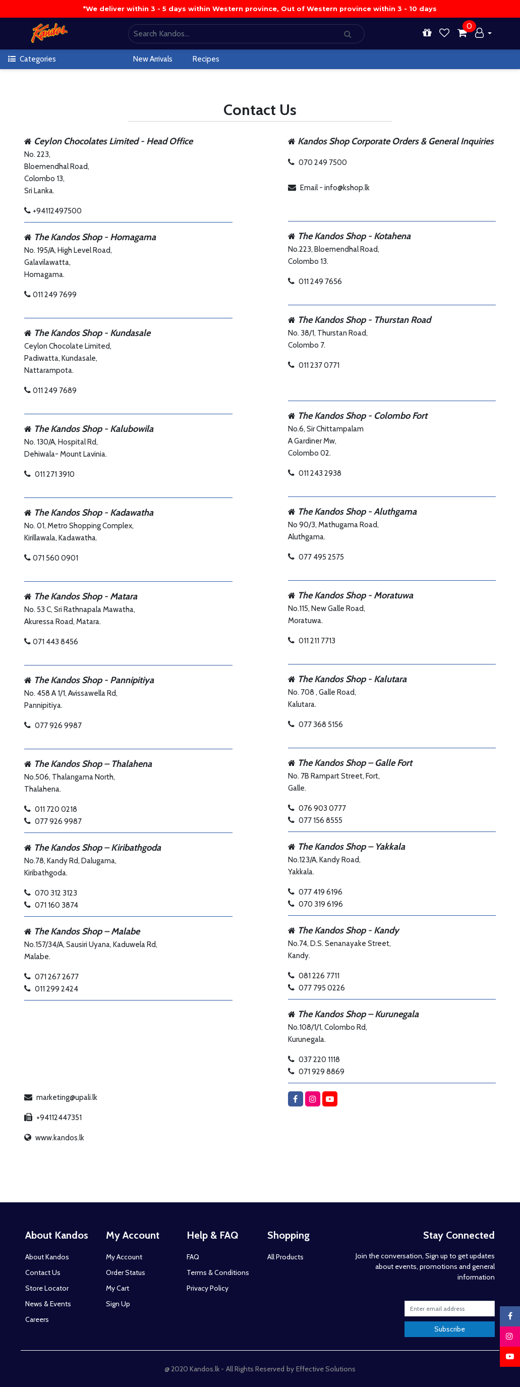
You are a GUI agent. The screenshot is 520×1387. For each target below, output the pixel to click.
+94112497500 (57, 210)
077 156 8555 (320, 820)
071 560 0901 (55, 558)
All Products (285, 1256)
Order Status (125, 1272)
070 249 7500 (323, 162)
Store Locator (47, 1288)
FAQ (193, 1256)
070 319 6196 (321, 904)
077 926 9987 (58, 725)
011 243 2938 (320, 473)
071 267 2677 (57, 976)
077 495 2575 (321, 557)
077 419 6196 (320, 892)
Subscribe (449, 1329)
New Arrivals (152, 59)
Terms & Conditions (218, 1272)
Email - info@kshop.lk (335, 187)
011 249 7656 (320, 281)
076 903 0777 (322, 808)
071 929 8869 (321, 1071)
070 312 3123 (56, 893)
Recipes (206, 59)
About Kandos (47, 1256)
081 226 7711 (319, 975)
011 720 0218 (56, 809)
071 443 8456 (55, 641)
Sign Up (118, 1303)
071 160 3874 (56, 905)
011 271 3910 (55, 474)
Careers (37, 1319)
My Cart (117, 1288)
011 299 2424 (56, 988)
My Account (124, 1256)
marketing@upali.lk (66, 1097)
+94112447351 (59, 1117)
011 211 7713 (317, 640)
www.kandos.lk (59, 1137)
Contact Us (43, 1272)
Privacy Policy (207, 1288)
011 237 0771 (319, 365)
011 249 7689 (55, 390)
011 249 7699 (55, 294)
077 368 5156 (321, 724)
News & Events (48, 1303)
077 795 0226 (322, 987)
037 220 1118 (319, 1059)
